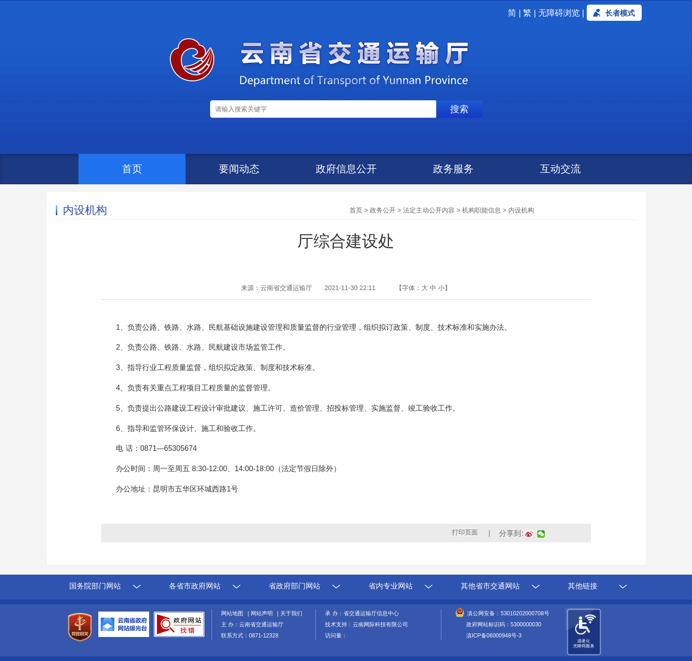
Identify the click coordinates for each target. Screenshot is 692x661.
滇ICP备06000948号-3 (494, 635)
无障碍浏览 (559, 13)
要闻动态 (239, 169)
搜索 (459, 109)
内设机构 (521, 210)
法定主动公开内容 (429, 210)
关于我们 (291, 613)
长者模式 (620, 13)
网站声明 (263, 613)
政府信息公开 (346, 169)
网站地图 (233, 613)
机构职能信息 (481, 210)
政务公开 (383, 210)
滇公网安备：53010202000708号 (508, 613)
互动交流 (560, 169)
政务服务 (453, 169)
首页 (132, 169)
